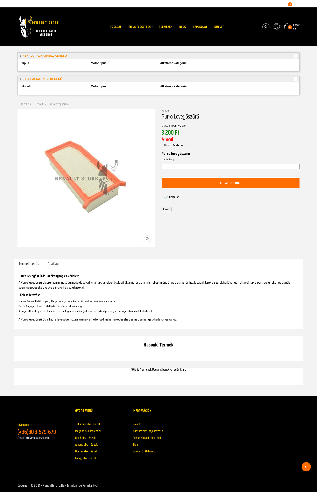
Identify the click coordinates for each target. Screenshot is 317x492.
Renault (166, 111)
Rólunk (137, 422)
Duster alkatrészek (86, 449)
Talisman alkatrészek (87, 422)
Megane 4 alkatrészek (88, 429)
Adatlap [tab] (53, 263)
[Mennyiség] (231, 166)
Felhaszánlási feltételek (147, 436)
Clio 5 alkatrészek (85, 436)
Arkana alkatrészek (86, 442)
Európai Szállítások (144, 449)
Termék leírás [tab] (29, 263)
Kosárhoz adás (230, 183)
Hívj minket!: (43, 427)
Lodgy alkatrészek (86, 456)
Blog (135, 442)
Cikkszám (167, 126)
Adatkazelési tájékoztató (148, 429)
